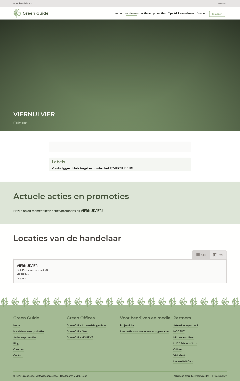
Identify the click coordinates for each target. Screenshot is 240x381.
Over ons (18, 349)
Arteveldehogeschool (185, 325)
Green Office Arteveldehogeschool (86, 325)
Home (16, 325)
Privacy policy (219, 375)
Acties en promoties (153, 13)
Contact (201, 13)
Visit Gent (179, 355)
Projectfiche (127, 325)
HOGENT (178, 331)
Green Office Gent (77, 331)
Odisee (177, 349)
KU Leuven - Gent (183, 337)
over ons (222, 3)
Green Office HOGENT (80, 337)
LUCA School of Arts (185, 343)
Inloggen (217, 13)
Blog (15, 343)
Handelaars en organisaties (28, 331)
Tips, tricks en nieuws (181, 13)
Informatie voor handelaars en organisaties (144, 331)
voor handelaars (22, 3)
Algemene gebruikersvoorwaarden (191, 375)
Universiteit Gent (183, 361)
